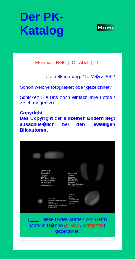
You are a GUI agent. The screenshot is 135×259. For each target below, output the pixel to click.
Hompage (93, 225)
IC (73, 62)
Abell (84, 62)
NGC (61, 62)
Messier (43, 62)
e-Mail (72, 225)
